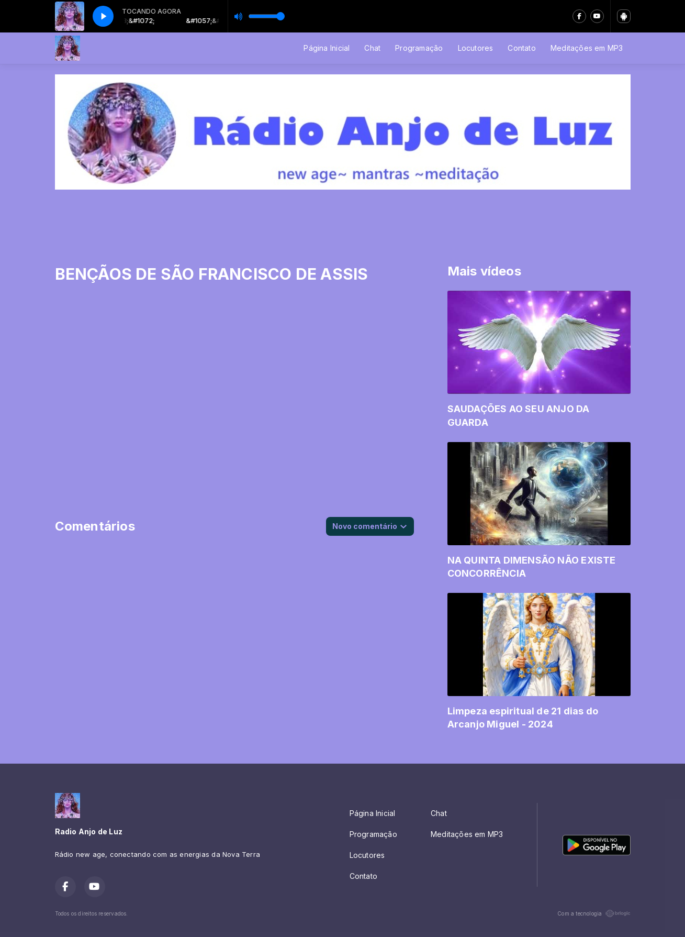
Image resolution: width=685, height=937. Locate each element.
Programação (419, 47)
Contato (521, 47)
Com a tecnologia (593, 913)
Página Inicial (327, 47)
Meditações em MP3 (587, 47)
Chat (372, 47)
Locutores (475, 47)
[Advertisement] (342, 220)
